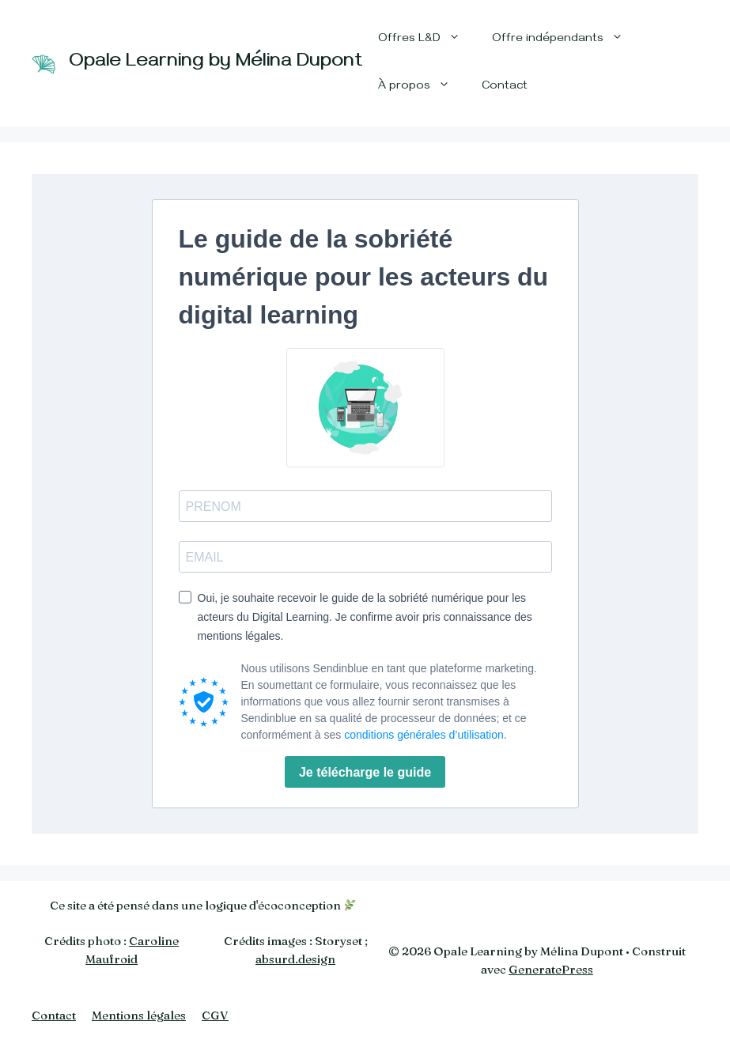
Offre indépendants (565, 39)
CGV (215, 1015)
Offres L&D (427, 39)
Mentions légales (139, 1015)
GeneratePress (551, 969)
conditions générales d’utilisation (424, 734)
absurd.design (295, 958)
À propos (422, 87)
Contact (505, 87)
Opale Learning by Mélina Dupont (215, 63)
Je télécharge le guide (365, 772)
